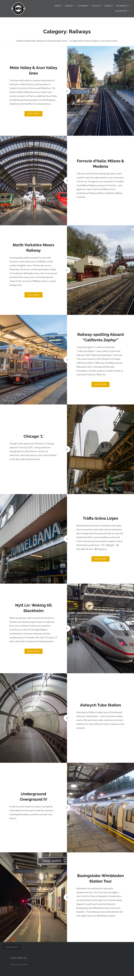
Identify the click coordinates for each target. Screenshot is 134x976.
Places (95, 6)
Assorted (121, 11)
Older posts (12, 947)
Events (109, 6)
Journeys (83, 6)
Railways (121, 6)
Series (68, 6)
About (58, 6)
